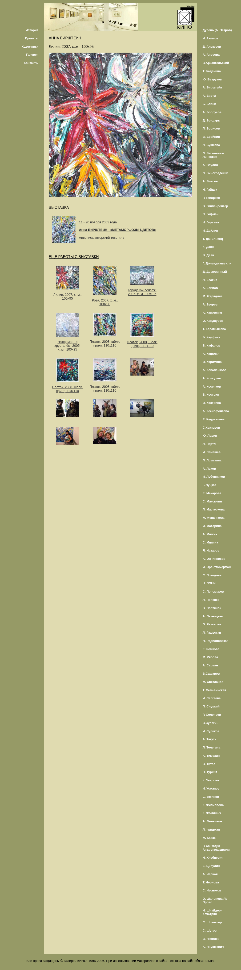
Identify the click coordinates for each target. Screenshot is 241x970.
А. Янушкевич (213, 947)
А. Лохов (209, 468)
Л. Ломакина (212, 460)
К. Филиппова (213, 805)
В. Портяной (212, 608)
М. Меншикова (214, 517)
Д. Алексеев (212, 46)
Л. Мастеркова (214, 509)
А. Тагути (210, 739)
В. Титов (209, 764)
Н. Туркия (210, 772)
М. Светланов (213, 682)
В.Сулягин (210, 723)
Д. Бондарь (211, 120)
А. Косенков (212, 386)
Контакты (31, 63)
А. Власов (210, 181)
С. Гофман (211, 214)
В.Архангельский (216, 63)
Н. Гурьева (211, 222)
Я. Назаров (211, 550)
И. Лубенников (214, 476)
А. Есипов (210, 288)
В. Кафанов (211, 345)
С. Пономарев (213, 591)
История (32, 30)
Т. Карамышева (214, 329)
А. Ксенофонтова (216, 411)
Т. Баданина (212, 71)
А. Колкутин (212, 378)
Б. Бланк (209, 104)
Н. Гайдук (210, 189)
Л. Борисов (211, 128)
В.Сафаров (211, 673)
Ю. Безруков (212, 79)
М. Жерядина (213, 296)
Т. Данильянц (213, 239)
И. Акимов (210, 38)
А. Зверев (210, 304)
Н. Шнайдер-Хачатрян (212, 912)
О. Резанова (212, 624)
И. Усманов (211, 788)
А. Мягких (210, 534)
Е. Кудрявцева (214, 419)
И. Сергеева (212, 698)
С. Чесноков (212, 890)
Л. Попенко (211, 600)
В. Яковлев (211, 939)
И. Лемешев (212, 452)
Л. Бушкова (211, 145)
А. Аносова (211, 54)
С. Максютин (212, 501)
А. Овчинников (214, 558)
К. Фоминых (212, 813)
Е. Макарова (212, 493)
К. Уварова (211, 780)
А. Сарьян (210, 665)
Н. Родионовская (216, 641)
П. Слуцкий (211, 706)
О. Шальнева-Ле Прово (215, 900)
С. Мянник (210, 542)
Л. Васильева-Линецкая (213, 155)
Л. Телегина (211, 747)
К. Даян (208, 247)
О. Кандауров (213, 320)
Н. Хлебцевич (213, 857)
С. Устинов (211, 797)
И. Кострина (212, 403)
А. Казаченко (212, 312)
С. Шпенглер (212, 922)
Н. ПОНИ (209, 583)
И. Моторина (212, 526)
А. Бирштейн (212, 87)
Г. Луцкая (210, 485)
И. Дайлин (210, 230)
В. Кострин (211, 394)
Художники (30, 46)
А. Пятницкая (213, 616)
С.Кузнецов (211, 427)
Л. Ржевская (212, 632)
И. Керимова (212, 362)
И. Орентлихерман (217, 567)
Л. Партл (209, 444)
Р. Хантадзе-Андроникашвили (216, 847)
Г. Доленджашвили (217, 263)
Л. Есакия (210, 280)
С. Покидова (212, 575)
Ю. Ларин (210, 435)
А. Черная (210, 874)
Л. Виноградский (215, 173)
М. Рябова (210, 657)
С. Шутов (210, 930)
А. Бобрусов (212, 112)
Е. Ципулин (211, 866)
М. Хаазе (209, 838)
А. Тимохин (211, 755)
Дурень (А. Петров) (217, 30)
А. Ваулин (210, 165)
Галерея (32, 54)
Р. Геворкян (211, 198)
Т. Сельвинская (214, 690)
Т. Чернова (211, 882)
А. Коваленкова (214, 370)
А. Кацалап (211, 353)
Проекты (31, 38)
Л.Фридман (211, 829)
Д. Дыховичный (215, 271)
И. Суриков (211, 731)
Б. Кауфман (211, 337)
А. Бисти (209, 95)
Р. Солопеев (212, 714)
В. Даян (208, 255)
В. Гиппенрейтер (215, 206)
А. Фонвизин (212, 821)
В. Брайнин (211, 136)
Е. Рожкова (211, 649)
